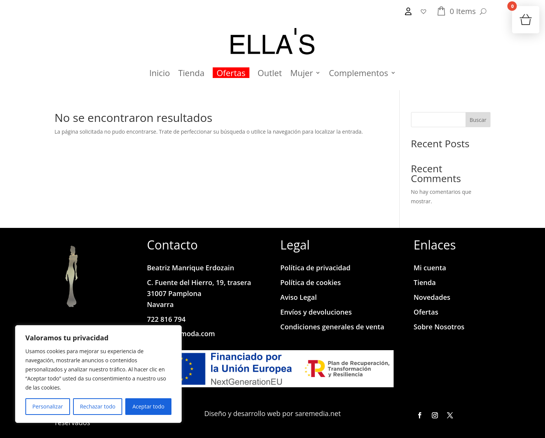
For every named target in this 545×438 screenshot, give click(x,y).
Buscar (478, 119)
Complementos (358, 72)
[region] (98, 374)
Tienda (191, 72)
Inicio (159, 72)
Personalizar (48, 406)
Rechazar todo (97, 406)
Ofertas (230, 72)
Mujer (301, 72)
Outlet (270, 72)
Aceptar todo (148, 406)
